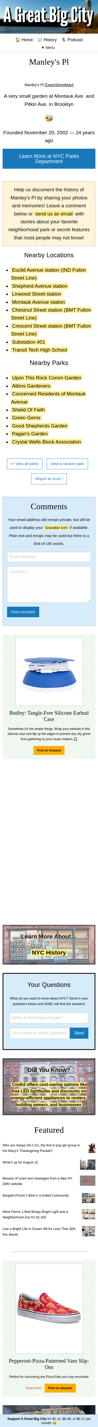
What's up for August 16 (20, 1162)
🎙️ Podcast (72, 39)
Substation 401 (28, 342)
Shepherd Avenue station (39, 286)
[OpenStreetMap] (59, 85)
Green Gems (26, 417)
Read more (33, 1388)
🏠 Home (24, 39)
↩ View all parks (25, 464)
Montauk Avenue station (38, 302)
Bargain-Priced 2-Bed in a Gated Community (36, 1195)
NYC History (49, 952)
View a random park (67, 464)
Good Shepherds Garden (39, 426)
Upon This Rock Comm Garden (46, 377)
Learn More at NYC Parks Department (49, 158)
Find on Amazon (49, 750)
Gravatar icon (56, 528)
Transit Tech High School (39, 350)
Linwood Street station (36, 294)
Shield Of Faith (28, 410)
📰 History (47, 39)
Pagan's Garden (30, 433)
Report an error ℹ (49, 479)
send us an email (54, 214)
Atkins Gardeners (31, 386)
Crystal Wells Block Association (46, 442)
